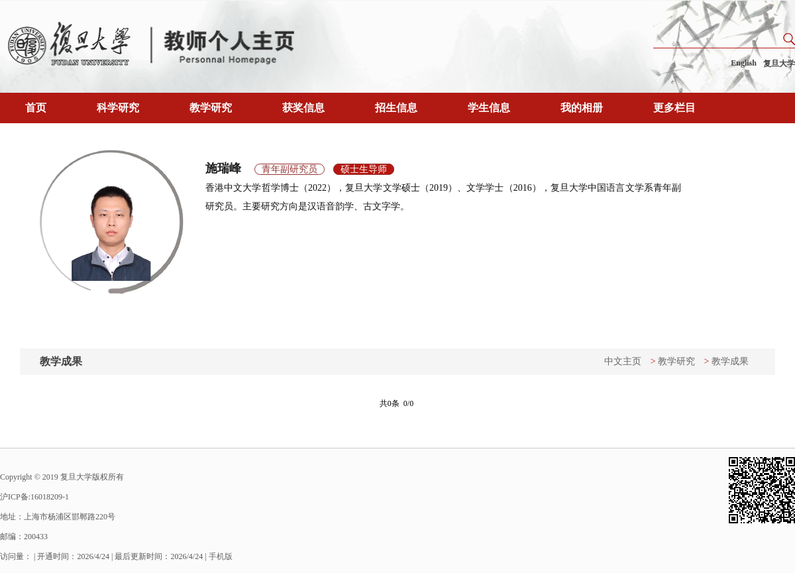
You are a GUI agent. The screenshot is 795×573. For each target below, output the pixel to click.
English (744, 63)
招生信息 (396, 107)
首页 (35, 107)
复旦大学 (779, 63)
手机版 (221, 556)
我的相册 (581, 107)
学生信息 (489, 107)
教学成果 (730, 361)
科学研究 (118, 107)
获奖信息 (303, 107)
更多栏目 (674, 107)
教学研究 (210, 107)
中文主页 (622, 361)
